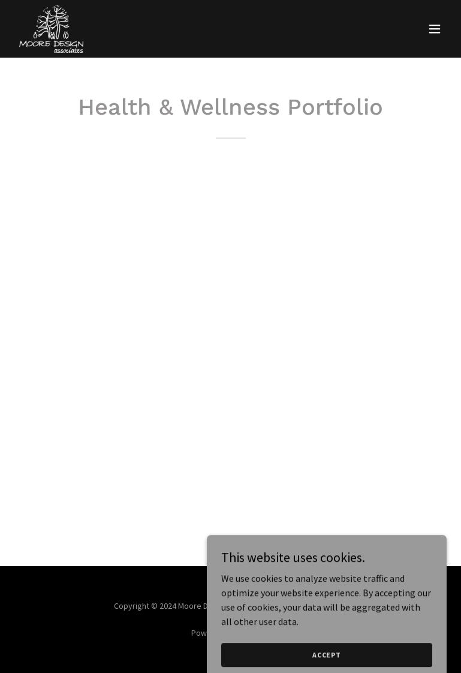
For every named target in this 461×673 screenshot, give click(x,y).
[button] (435, 29)
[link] (51, 29)
